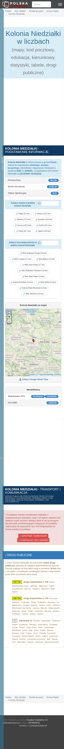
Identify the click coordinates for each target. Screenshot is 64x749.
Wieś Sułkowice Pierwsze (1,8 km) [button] (33, 271)
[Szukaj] (41, 4)
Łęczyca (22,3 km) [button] (23, 225)
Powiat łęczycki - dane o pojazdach (33, 540)
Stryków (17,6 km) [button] (22, 219)
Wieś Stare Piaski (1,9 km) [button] (33, 277)
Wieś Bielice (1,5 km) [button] (45, 259)
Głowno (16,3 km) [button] (43, 214)
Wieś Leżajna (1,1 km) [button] (21, 259)
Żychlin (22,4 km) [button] (44, 225)
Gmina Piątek (52, 11)
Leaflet (32, 374)
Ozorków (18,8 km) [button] (43, 219)
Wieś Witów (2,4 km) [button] (47, 282)
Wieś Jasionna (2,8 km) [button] (33, 294)
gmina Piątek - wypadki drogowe (33, 536)
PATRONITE (34, 723)
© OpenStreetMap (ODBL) (49, 374)
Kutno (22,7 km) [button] (23, 231)
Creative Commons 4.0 (37, 720)
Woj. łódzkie (20, 11)
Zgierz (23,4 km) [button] (43, 231)
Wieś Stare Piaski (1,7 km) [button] (33, 265)
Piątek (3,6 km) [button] (23, 214)
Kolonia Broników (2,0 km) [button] (22, 282)
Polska (8, 11)
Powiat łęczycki (36, 11)
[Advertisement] (32, 113)
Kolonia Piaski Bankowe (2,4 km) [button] (33, 288)
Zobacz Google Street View (35, 379)
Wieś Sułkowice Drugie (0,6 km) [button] (33, 253)
